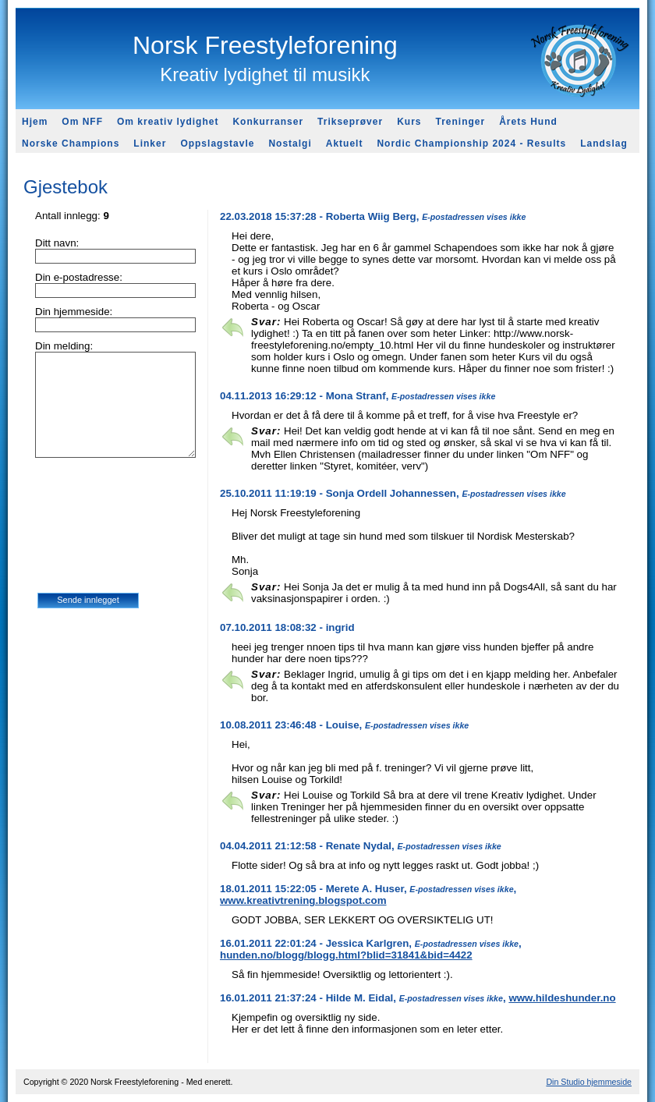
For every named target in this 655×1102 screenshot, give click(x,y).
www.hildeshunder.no (561, 998)
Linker (149, 143)
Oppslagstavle (217, 143)
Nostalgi (289, 143)
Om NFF (82, 121)
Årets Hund (528, 121)
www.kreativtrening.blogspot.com (303, 900)
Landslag (604, 143)
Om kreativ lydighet (167, 121)
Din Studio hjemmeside (589, 1081)
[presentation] (101, 533)
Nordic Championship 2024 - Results (471, 143)
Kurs (409, 121)
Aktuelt (344, 143)
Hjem (35, 121)
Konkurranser (267, 121)
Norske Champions (70, 143)
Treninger (460, 121)
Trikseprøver (350, 121)
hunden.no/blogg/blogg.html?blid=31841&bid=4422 (346, 955)
